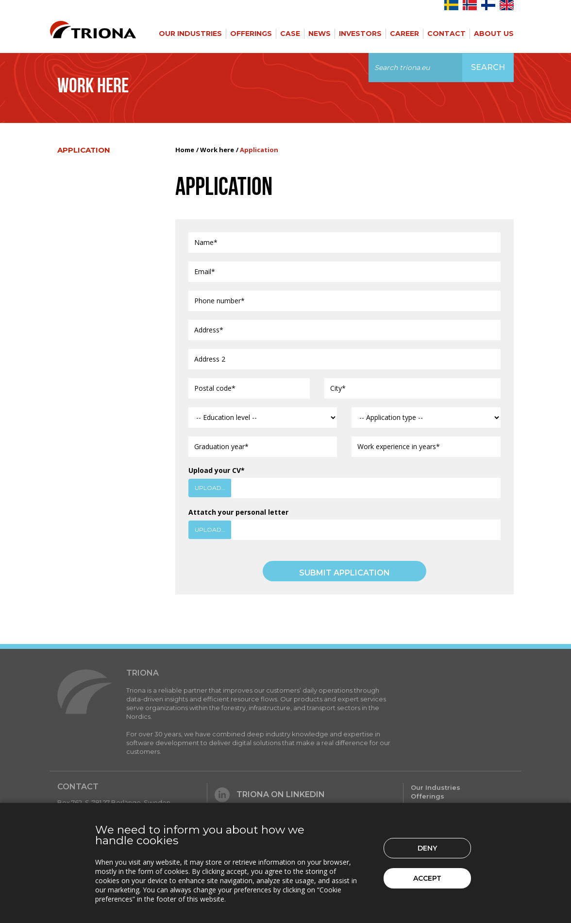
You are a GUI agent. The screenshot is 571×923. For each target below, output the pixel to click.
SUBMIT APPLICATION (344, 572)
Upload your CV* (216, 470)
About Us (494, 33)
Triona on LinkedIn (270, 794)
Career (404, 33)
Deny (427, 848)
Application (83, 150)
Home (184, 149)
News (319, 33)
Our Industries (190, 33)
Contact (446, 33)
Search (488, 67)
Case (290, 33)
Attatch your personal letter (238, 512)
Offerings (251, 33)
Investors (360, 33)
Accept (427, 878)
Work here (217, 149)
